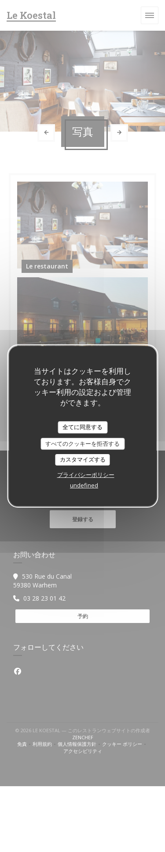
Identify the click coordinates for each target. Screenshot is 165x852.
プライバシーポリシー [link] (85, 475)
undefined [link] (84, 485)
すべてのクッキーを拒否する (82, 443)
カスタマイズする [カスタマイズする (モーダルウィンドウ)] (83, 459)
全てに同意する (82, 427)
